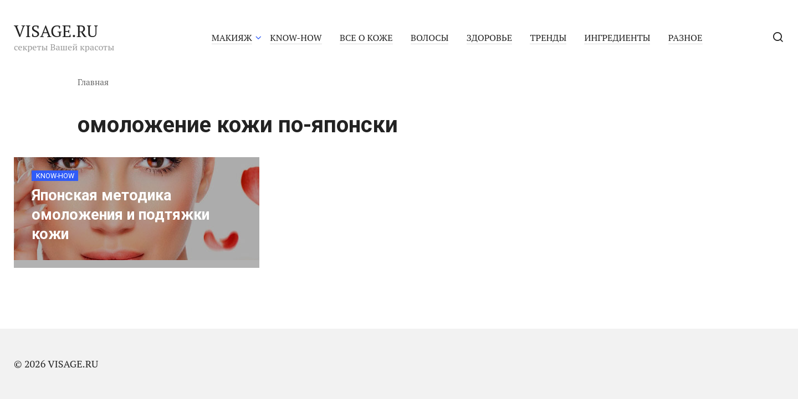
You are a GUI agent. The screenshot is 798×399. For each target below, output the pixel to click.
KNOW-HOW (295, 38)
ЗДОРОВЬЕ (489, 38)
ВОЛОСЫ (429, 38)
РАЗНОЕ (685, 38)
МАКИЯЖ (232, 38)
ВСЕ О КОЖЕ (366, 38)
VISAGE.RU (56, 31)
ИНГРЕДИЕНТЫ (617, 38)
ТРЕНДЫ (548, 38)
